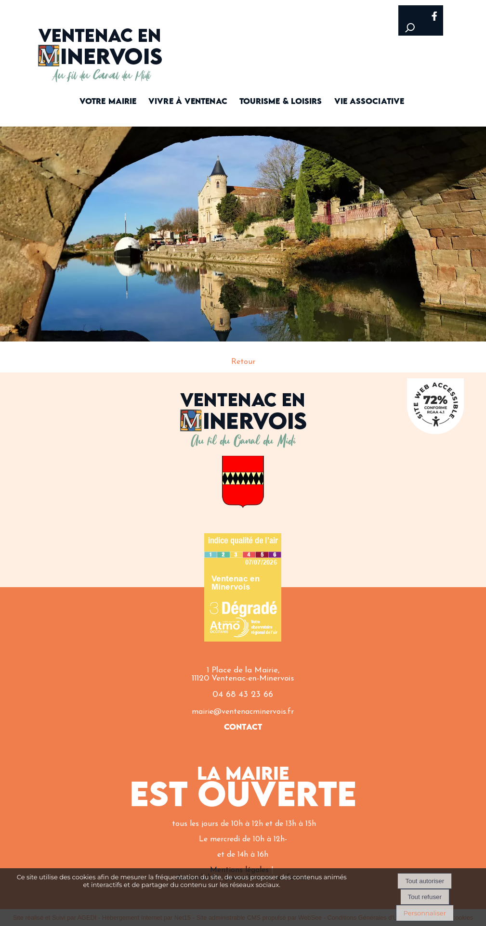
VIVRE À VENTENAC (187, 101)
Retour (243, 362)
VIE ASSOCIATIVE (369, 101)
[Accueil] (100, 47)
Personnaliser (425, 913)
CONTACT (243, 727)
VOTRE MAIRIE (107, 101)
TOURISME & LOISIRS (280, 101)
